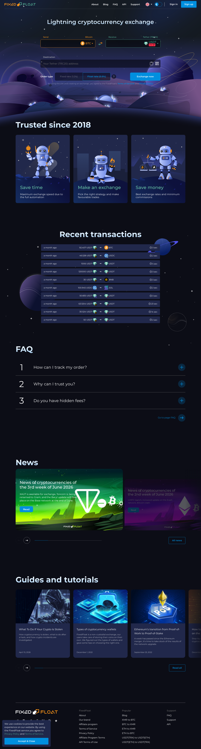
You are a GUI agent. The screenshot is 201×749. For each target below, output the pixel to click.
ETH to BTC (128, 733)
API (124, 4)
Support (135, 4)
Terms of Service (88, 728)
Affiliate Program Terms (92, 737)
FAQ (115, 4)
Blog (105, 4)
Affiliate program (88, 724)
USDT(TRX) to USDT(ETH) (136, 737)
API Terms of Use (88, 742)
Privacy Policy (146, 83)
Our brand (84, 719)
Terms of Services (126, 83)
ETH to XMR (128, 728)
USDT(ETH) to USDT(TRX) (136, 742)
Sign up (188, 4)
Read (26, 509)
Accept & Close (26, 741)
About (95, 4)
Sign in (174, 4)
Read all (177, 668)
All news (177, 540)
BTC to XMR (128, 724)
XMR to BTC (128, 719)
